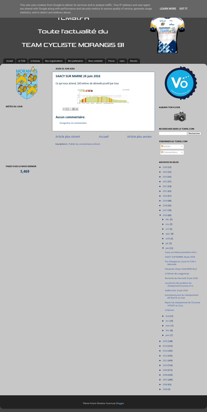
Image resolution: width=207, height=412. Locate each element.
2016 (165, 215)
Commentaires (169, 152)
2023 (165, 181)
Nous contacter (95, 61)
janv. (168, 335)
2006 (165, 384)
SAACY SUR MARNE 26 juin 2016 (180, 257)
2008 (165, 375)
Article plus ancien (139, 136)
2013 (165, 351)
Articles (166, 146)
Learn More (168, 8)
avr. (167, 321)
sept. (168, 234)
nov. (168, 224)
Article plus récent (67, 136)
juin (167, 248)
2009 (165, 370)
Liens (122, 61)
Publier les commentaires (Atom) (84, 144)
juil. (167, 243)
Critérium (169, 310)
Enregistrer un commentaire (73, 123)
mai (168, 316)
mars (168, 326)
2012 (165, 356)
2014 (165, 346)
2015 (165, 341)
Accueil (9, 61)
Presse (111, 61)
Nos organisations (54, 61)
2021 (165, 191)
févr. (168, 330)
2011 (165, 360)
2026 (165, 167)
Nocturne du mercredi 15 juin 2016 (181, 278)
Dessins (133, 61)
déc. (168, 219)
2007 (165, 380)
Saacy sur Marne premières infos (180, 252)
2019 (165, 201)
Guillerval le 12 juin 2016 (176, 290)
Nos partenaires (75, 61)
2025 (165, 172)
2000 (165, 389)
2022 (165, 186)
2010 (165, 365)
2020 (165, 196)
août (168, 238)
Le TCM (21, 61)
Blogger (120, 403)
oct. (168, 229)
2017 (165, 210)
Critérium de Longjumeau (177, 274)
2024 (165, 177)
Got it (183, 8)
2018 (165, 205)
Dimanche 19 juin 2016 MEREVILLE (181, 269)
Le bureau (35, 61)
